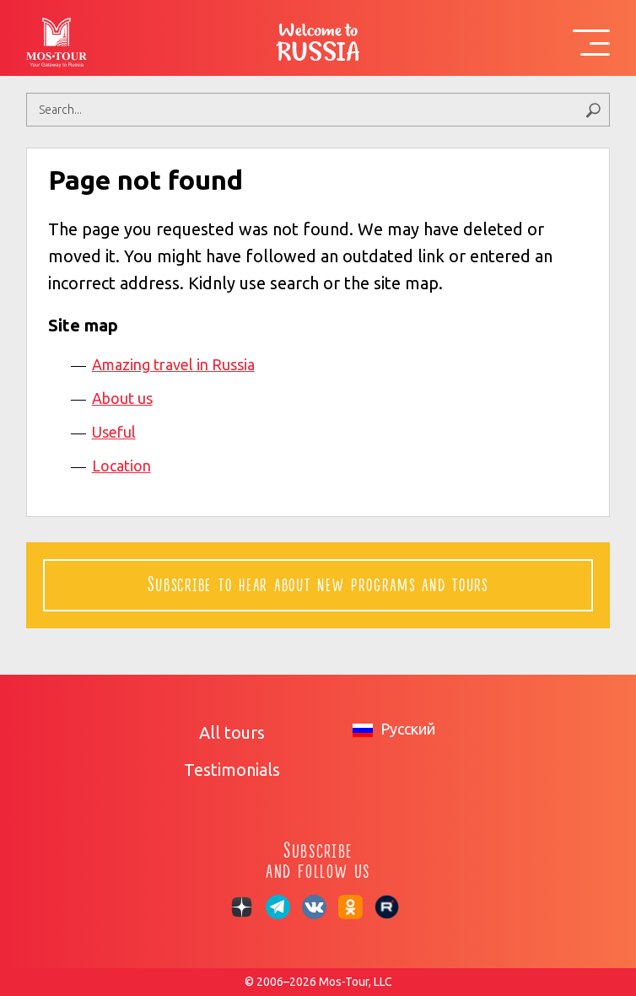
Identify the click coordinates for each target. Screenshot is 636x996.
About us (122, 398)
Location (121, 465)
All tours (232, 732)
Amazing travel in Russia (173, 364)
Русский (394, 728)
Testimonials (232, 769)
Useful (114, 431)
